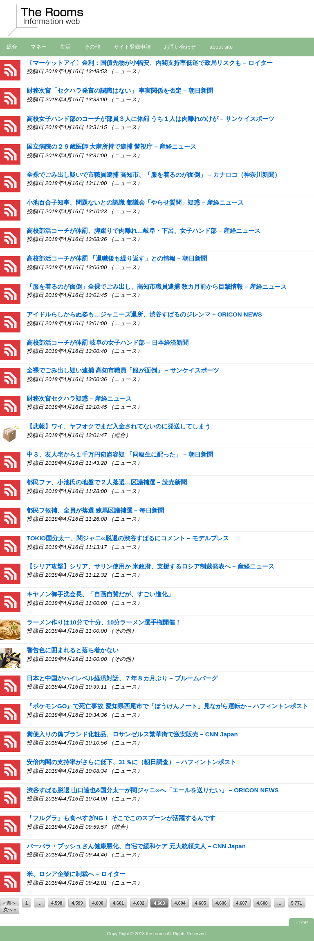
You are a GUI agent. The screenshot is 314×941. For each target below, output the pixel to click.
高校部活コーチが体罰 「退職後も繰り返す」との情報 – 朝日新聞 (117, 258)
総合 (12, 47)
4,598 (56, 903)
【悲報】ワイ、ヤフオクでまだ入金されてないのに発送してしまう (119, 426)
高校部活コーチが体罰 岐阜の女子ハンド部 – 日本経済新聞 (107, 342)
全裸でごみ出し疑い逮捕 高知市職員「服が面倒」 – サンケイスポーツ (123, 370)
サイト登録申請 (132, 47)
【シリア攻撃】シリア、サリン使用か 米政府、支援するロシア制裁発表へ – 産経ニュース (150, 566)
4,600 (97, 903)
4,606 (221, 903)
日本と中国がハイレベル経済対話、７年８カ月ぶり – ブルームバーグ (122, 678)
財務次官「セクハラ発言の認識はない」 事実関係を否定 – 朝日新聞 (120, 90)
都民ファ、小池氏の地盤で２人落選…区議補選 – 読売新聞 (107, 482)
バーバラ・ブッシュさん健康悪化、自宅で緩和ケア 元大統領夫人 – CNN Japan (136, 846)
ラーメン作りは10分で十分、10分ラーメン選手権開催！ (104, 622)
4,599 (77, 903)
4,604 (180, 903)
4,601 (118, 903)
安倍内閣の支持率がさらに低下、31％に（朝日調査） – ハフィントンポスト (131, 761)
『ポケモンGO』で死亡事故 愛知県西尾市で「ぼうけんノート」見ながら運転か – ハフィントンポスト (167, 705)
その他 (92, 47)
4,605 (200, 903)
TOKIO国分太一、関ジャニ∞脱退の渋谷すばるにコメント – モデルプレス (128, 538)
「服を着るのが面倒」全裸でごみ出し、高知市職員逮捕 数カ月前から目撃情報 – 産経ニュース (157, 286)
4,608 (262, 903)
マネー (39, 47)
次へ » (9, 909)
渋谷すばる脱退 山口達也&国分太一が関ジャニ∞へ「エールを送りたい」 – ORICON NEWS (153, 790)
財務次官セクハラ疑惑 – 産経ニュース (79, 398)
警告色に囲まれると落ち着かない (73, 650)
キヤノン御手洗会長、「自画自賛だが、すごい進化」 (100, 594)
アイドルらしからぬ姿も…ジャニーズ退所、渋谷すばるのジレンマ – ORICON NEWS (144, 314)
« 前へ (9, 903)
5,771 (296, 903)
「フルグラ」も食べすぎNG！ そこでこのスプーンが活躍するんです (121, 817)
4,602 (138, 903)
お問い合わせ (180, 47)
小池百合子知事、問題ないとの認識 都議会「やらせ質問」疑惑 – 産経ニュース (135, 202)
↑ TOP (301, 922)
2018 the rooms (150, 933)
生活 (65, 47)
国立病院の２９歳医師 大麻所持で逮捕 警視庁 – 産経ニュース (111, 146)
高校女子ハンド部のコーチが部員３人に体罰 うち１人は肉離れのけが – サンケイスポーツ (150, 118)
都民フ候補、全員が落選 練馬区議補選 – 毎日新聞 (95, 510)
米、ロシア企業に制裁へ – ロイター (76, 873)
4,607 (241, 903)
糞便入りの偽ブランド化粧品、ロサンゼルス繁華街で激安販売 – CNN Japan (132, 734)
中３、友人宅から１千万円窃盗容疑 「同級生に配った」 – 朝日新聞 (120, 454)
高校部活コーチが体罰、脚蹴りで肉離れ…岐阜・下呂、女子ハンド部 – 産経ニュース (143, 230)
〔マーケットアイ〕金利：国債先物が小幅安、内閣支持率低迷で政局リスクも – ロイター (150, 62)
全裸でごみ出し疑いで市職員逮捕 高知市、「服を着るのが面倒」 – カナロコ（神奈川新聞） (153, 174)
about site (221, 47)
